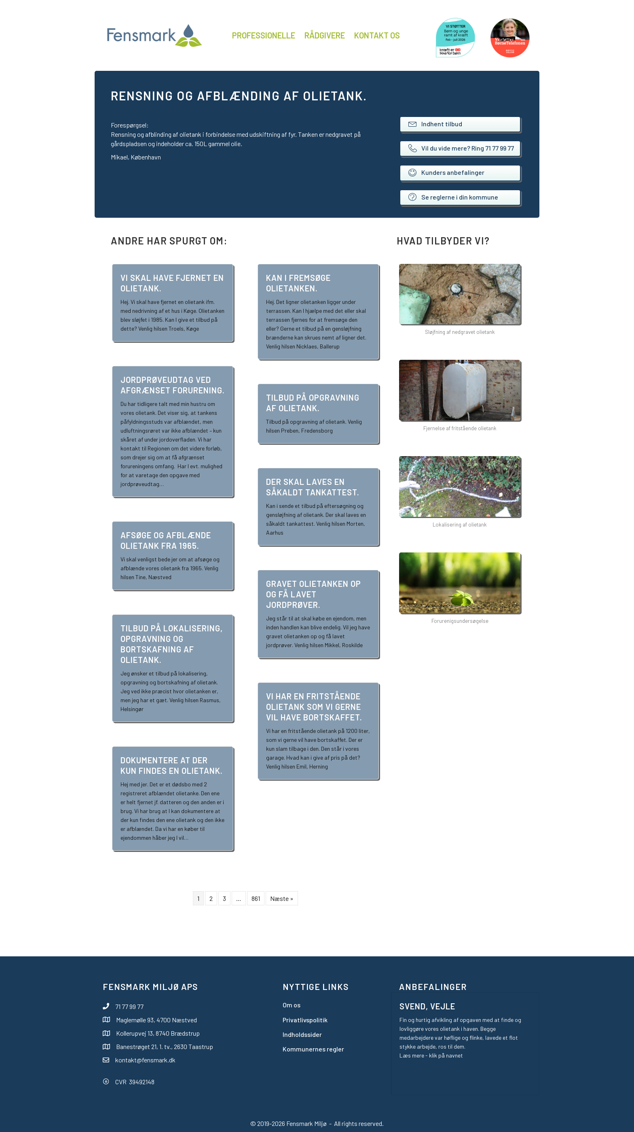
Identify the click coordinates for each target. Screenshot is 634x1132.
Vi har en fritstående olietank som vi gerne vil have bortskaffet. (314, 706)
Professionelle (263, 35)
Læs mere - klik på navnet (431, 1055)
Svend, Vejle (427, 1006)
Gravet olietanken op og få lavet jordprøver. (313, 594)
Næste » (282, 898)
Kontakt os (377, 35)
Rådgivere (324, 35)
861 (255, 898)
